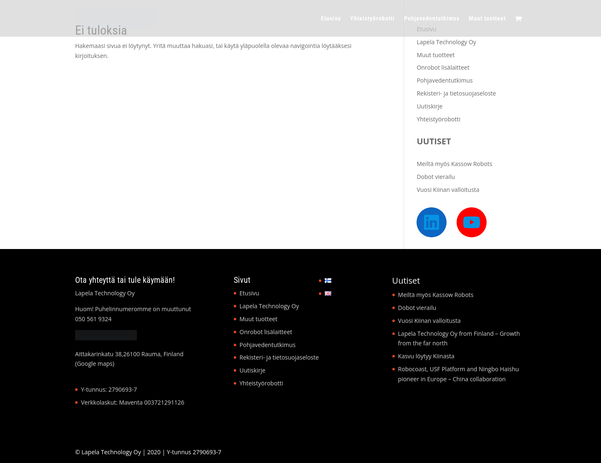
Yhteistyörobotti (372, 18)
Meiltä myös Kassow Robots (454, 164)
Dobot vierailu (436, 177)
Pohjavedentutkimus (432, 18)
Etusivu (331, 18)
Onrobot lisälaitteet (443, 67)
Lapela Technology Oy (446, 42)
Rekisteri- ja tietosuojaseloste (456, 93)
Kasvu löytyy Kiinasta (426, 356)
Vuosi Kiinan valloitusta (448, 190)
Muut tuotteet (487, 18)
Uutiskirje (429, 106)
